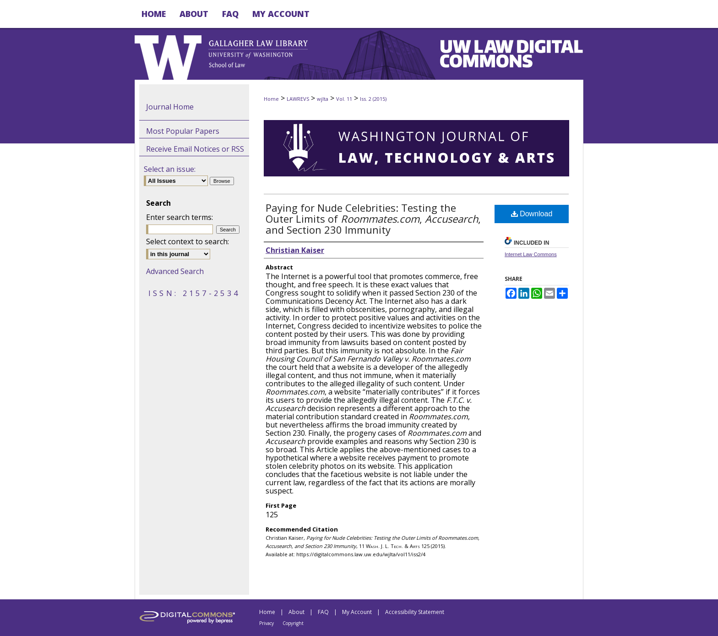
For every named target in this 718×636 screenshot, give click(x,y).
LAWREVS (298, 98)
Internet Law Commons (531, 254)
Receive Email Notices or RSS (195, 149)
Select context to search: (187, 241)
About (296, 612)
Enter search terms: (179, 217)
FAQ (323, 612)
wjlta (322, 98)
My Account (357, 612)
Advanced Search (175, 271)
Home (271, 98)
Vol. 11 (344, 98)
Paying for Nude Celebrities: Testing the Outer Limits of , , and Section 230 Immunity (373, 218)
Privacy (266, 623)
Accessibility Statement (414, 612)
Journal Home (170, 107)
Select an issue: (170, 169)
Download (532, 214)
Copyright (293, 623)
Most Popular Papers (182, 131)
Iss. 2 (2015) (373, 98)
